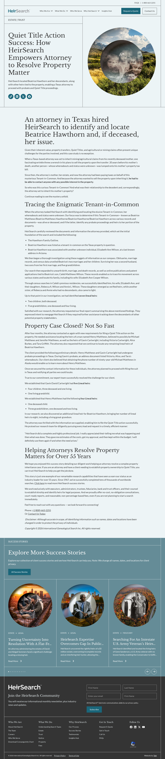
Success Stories (75, 730)
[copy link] (10, 96)
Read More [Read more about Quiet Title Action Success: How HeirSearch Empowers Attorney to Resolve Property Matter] (13, 661)
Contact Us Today (37, 513)
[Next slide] (154, 671)
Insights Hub (107, 11)
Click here (39, 483)
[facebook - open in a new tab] (29, 96)
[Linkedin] (135, 727)
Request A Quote (106, 727)
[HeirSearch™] (19, 11)
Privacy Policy (60, 755)
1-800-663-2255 (148, 3)
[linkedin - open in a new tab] (17, 96)
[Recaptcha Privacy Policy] (143, 744)
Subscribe (94, 709)
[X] (139, 727)
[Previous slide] (147, 671)
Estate (41, 730)
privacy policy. (133, 703)
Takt (155, 755)
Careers (11, 734)
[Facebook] (131, 727)
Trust (41, 734)
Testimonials (74, 734)
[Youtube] (143, 727)
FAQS (136, 3)
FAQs (101, 738)
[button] (8, 671)
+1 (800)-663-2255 (41, 510)
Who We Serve (76, 11)
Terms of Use (74, 755)
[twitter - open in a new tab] (23, 96)
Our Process (74, 727)
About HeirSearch (15, 727)
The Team (12, 730)
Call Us (102, 734)
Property (42, 742)
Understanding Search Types (50, 727)
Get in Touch (104, 730)
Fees (40, 745)
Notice (41, 738)
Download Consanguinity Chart (21, 742)
